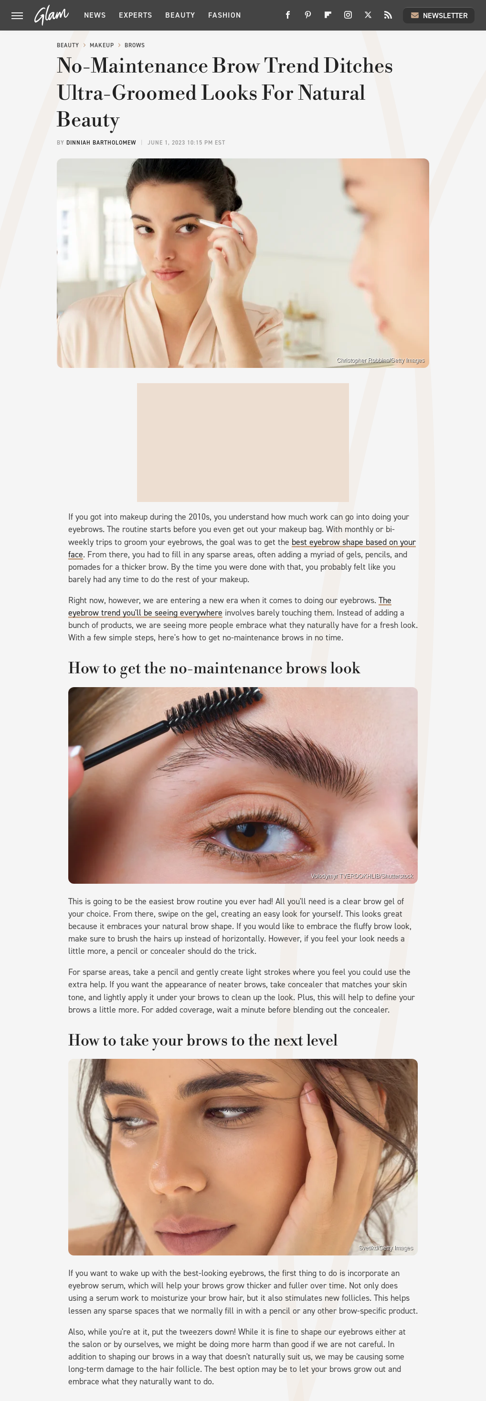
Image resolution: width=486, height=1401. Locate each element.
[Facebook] (288, 18)
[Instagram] (348, 18)
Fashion (224, 15)
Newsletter (439, 15)
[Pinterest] (308, 18)
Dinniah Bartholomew (101, 142)
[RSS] (388, 18)
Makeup (102, 45)
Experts (135, 15)
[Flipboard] (328, 18)
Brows (135, 45)
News (95, 15)
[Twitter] (368, 18)
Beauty (180, 15)
